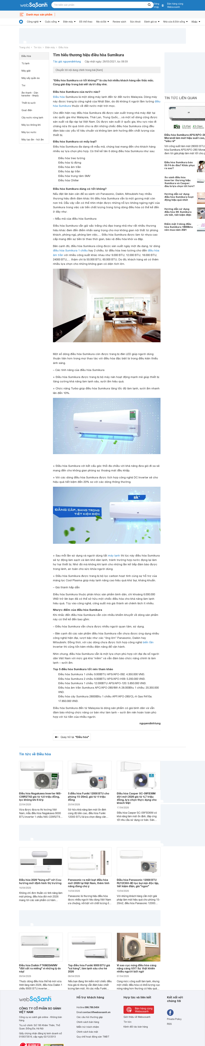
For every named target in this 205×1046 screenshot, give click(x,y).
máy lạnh (114, 555)
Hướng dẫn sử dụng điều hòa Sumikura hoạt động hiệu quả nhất (179, 196)
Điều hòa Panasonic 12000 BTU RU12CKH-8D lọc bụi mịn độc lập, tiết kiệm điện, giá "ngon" (138, 883)
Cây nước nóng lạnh (32, 117)
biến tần (148, 642)
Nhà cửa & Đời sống (174, 21)
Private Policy (174, 1019)
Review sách (119, 21)
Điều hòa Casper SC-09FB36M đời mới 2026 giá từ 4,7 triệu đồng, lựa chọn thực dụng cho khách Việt (137, 798)
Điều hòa (63, 47)
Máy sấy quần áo (31, 78)
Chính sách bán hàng (88, 1022)
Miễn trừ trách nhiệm (88, 1027)
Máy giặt (26, 70)
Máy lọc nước (29, 132)
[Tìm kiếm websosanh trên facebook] (170, 1012)
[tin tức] (21, 22)
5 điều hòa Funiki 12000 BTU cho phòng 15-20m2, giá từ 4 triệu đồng (88, 796)
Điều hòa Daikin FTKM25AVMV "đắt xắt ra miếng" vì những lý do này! (40, 968)
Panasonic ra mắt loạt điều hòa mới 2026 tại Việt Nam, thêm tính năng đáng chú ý (88, 883)
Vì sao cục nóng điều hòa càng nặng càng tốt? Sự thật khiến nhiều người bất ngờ (136, 968)
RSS (169, 1024)
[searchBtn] (149, 5)
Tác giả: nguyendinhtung (67, 61)
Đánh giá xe (150, 21)
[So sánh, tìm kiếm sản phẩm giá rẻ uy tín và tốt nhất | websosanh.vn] (33, 5)
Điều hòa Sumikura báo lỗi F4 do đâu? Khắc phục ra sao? (179, 165)
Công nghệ (32, 21)
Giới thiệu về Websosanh (137, 1017)
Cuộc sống (51, 21)
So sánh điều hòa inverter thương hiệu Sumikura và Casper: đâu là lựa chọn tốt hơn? (179, 182)
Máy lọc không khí (31, 125)
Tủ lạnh (25, 63)
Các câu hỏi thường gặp (90, 1017)
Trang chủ (24, 47)
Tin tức (38, 47)
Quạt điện (27, 110)
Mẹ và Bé (101, 21)
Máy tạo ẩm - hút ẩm (33, 139)
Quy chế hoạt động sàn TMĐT (93, 1036)
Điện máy (68, 21)
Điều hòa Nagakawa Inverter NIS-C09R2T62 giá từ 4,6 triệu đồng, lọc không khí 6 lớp (40, 796)
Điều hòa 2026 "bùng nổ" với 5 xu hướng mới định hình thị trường (40, 881)
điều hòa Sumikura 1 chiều (70, 250)
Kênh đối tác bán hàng (136, 1026)
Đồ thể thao (85, 21)
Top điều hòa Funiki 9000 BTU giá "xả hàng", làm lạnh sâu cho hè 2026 (89, 968)
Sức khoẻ (135, 21)
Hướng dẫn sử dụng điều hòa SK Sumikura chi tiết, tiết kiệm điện (177, 211)
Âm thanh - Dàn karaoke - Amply (30, 94)
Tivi (23, 85)
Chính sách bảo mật (87, 1032)
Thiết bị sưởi (29, 103)
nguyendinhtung (150, 723)
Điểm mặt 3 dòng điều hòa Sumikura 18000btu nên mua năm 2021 (178, 226)
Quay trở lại (75, 737)
